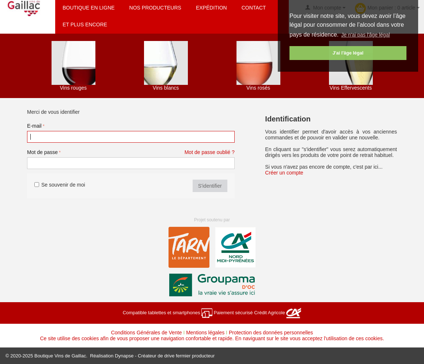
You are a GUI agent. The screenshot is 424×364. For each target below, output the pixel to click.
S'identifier (210, 186)
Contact (254, 8)
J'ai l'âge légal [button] (348, 53)
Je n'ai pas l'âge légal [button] (365, 35)
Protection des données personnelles (271, 332)
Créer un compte (284, 173)
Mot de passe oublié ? (210, 152)
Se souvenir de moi (59, 185)
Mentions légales (205, 332)
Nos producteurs (155, 8)
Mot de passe (42, 152)
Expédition (211, 8)
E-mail (34, 126)
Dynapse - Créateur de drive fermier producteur (165, 356)
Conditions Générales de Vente (146, 332)
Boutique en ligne (88, 8)
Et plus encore (85, 24)
